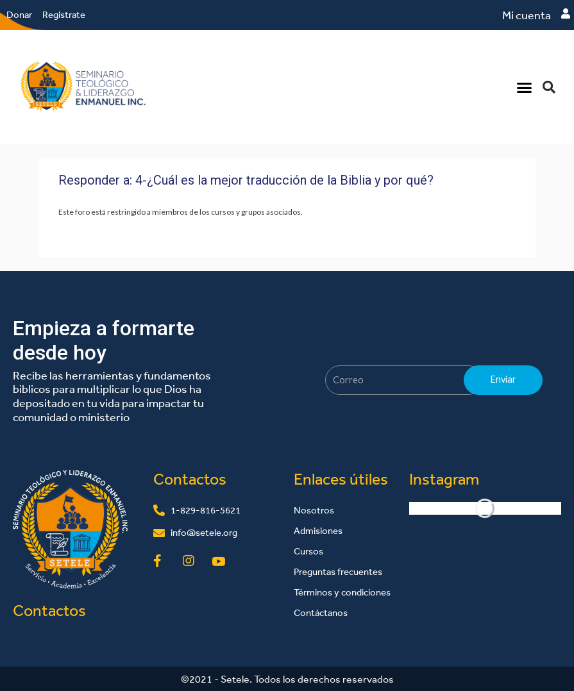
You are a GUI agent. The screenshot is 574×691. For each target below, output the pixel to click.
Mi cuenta (526, 15)
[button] (524, 87)
